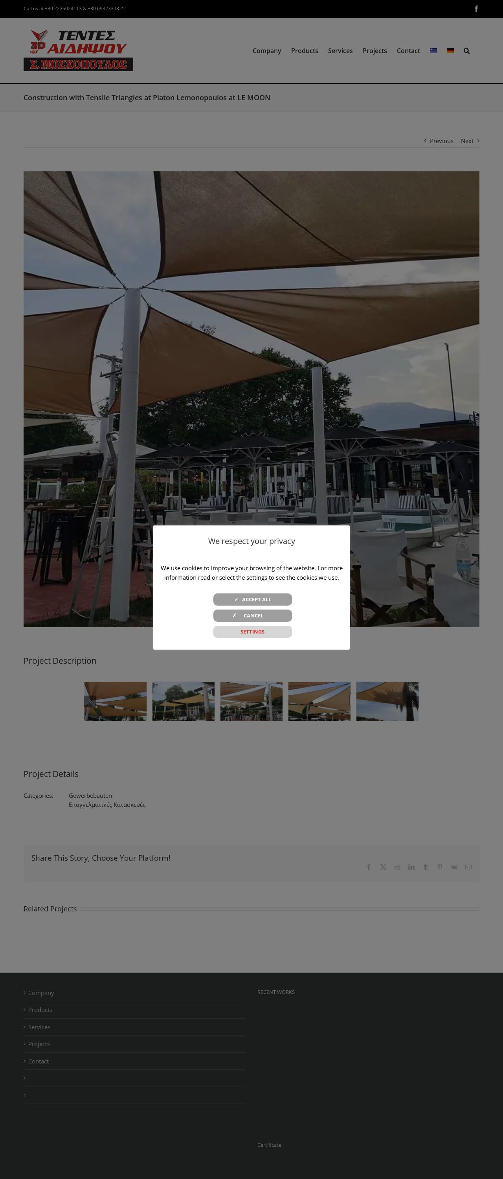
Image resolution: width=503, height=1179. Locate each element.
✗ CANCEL (252, 615)
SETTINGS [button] (252, 631)
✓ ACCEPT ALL (252, 599)
